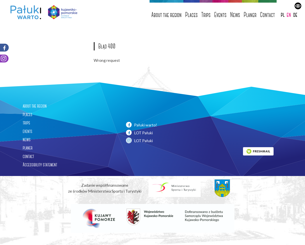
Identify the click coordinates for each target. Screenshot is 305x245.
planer (28, 148)
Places (191, 14)
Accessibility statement (40, 164)
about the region (35, 106)
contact (28, 156)
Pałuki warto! (141, 125)
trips (26, 123)
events (27, 131)
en (289, 14)
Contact (267, 14)
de (295, 14)
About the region (166, 14)
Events (220, 14)
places (27, 114)
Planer (250, 14)
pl (283, 14)
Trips (206, 14)
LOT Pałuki (139, 132)
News (235, 14)
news (27, 139)
